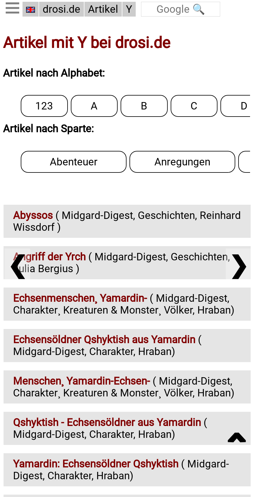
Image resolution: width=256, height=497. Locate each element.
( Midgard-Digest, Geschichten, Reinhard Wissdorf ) (127, 221)
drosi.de (61, 9)
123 (14, 88)
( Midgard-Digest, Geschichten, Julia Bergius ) (121, 263)
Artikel (103, 9)
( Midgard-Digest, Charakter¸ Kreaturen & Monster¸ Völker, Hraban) (123, 304)
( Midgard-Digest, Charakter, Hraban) (107, 345)
